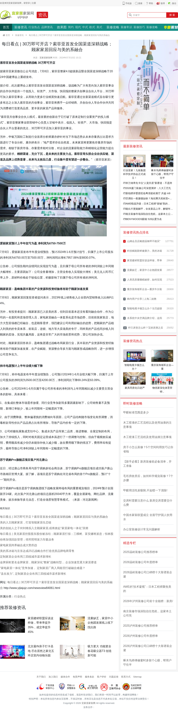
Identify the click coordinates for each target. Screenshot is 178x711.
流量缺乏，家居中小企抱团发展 (142, 270)
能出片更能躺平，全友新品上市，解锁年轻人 (148, 208)
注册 (34, 3)
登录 (28, 3)
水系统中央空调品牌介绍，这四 (142, 318)
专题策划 (171, 27)
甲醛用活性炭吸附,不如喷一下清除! (145, 490)
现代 (78, 27)
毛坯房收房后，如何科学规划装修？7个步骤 (148, 478)
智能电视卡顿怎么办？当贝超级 (142, 308)
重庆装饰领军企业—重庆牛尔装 (142, 289)
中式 (85, 27)
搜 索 (172, 15)
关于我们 (41, 676)
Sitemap (137, 676)
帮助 (151, 3)
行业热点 (34, 27)
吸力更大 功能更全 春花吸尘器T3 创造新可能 (100, 651)
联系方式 (125, 676)
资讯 (42, 14)
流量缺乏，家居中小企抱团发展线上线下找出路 (100, 623)
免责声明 (77, 676)
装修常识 (126, 27)
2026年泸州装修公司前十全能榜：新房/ (148, 601)
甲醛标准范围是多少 (136, 412)
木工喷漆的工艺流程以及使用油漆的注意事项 (147, 424)
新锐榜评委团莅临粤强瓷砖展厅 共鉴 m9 (146, 193)
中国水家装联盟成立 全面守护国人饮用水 (147, 517)
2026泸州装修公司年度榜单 (140, 635)
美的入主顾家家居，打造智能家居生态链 (25, 522)
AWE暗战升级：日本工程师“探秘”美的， (146, 203)
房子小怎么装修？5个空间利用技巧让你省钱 (148, 449)
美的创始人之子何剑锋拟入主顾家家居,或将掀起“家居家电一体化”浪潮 (44, 528)
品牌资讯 (47, 27)
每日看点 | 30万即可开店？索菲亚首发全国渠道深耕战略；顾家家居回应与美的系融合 (54, 516)
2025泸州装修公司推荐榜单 (140, 625)
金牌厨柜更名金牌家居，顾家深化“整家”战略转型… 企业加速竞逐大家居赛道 (48, 562)
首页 (6, 27)
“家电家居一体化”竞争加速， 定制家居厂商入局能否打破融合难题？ (42, 568)
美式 (99, 27)
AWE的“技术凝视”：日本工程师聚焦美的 (147, 588)
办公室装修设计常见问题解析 (141, 529)
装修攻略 (112, 27)
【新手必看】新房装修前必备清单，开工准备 (147, 463)
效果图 (62, 27)
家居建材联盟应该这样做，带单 (142, 260)
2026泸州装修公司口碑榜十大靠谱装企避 (147, 648)
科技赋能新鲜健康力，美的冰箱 (142, 250)
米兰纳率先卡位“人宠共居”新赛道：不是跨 (147, 183)
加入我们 (53, 676)
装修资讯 (20, 27)
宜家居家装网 (46, 57)
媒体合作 (65, 676)
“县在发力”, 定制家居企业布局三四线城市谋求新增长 (33, 573)
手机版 (128, 3)
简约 (71, 27)
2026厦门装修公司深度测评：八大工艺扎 (147, 188)
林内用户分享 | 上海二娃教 (140, 298)
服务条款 (89, 676)
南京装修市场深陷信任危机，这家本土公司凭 (148, 213)
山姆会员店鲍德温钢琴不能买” (141, 241)
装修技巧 (139, 27)
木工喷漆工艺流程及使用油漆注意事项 (147, 437)
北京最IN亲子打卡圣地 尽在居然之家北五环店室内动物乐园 (41, 651)
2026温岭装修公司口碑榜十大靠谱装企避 (147, 574)
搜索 (140, 3)
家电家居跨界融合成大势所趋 (18, 545)
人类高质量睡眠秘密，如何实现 (142, 279)
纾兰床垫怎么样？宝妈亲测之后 (143, 327)
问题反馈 (113, 676)
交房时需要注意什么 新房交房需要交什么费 (147, 502)
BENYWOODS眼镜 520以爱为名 (142, 219)
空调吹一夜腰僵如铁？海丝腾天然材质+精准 (148, 198)
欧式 (92, 27)
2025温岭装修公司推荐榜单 (140, 551)
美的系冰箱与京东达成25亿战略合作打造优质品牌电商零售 (37, 550)
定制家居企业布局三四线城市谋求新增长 (25, 556)
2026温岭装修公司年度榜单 (140, 562)
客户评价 (101, 676)
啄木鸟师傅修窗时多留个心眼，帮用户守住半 (147, 662)
